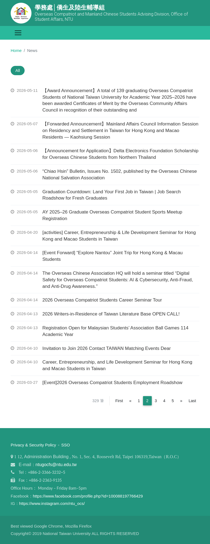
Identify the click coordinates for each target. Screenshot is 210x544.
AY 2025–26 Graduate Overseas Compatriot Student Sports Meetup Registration (112, 216)
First (119, 401)
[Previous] (130, 401)
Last (192, 401)
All (18, 70)
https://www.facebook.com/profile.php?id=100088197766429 (88, 496)
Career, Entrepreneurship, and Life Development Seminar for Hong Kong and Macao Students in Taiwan (117, 366)
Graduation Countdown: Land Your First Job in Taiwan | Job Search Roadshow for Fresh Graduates (111, 195)
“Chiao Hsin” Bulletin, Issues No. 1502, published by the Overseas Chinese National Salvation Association (119, 175)
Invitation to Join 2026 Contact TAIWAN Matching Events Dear (106, 348)
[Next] (181, 401)
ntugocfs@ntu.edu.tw (56, 465)
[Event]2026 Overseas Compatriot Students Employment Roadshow (112, 382)
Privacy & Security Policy (33, 445)
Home (16, 50)
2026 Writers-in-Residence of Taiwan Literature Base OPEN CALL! (111, 314)
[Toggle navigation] (18, 33)
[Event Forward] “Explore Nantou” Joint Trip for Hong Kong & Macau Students (112, 256)
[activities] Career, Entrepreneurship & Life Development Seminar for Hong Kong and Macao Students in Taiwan (119, 236)
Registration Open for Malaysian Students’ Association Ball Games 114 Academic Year (115, 332)
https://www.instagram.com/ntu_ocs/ (52, 503)
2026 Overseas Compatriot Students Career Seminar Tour (102, 300)
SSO (65, 445)
